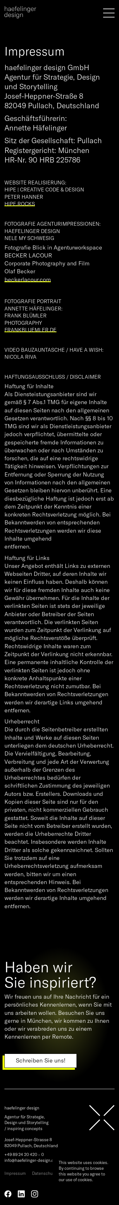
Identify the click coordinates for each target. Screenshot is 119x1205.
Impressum (15, 1173)
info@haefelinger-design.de (30, 1160)
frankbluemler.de (30, 330)
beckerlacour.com (27, 279)
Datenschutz (44, 1173)
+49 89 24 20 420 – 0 (24, 1154)
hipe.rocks (19, 204)
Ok (64, 1190)
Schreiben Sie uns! (40, 1060)
